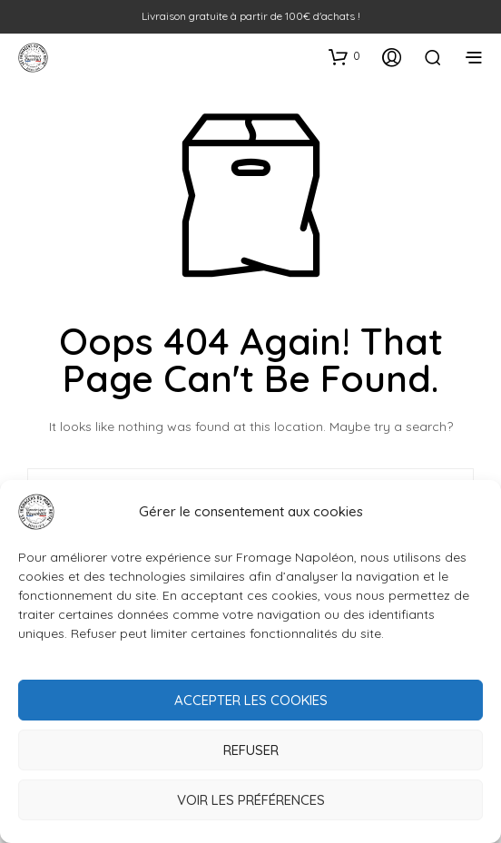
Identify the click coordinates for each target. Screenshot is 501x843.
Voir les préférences (251, 800)
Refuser (251, 750)
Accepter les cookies (251, 700)
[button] (344, 56)
